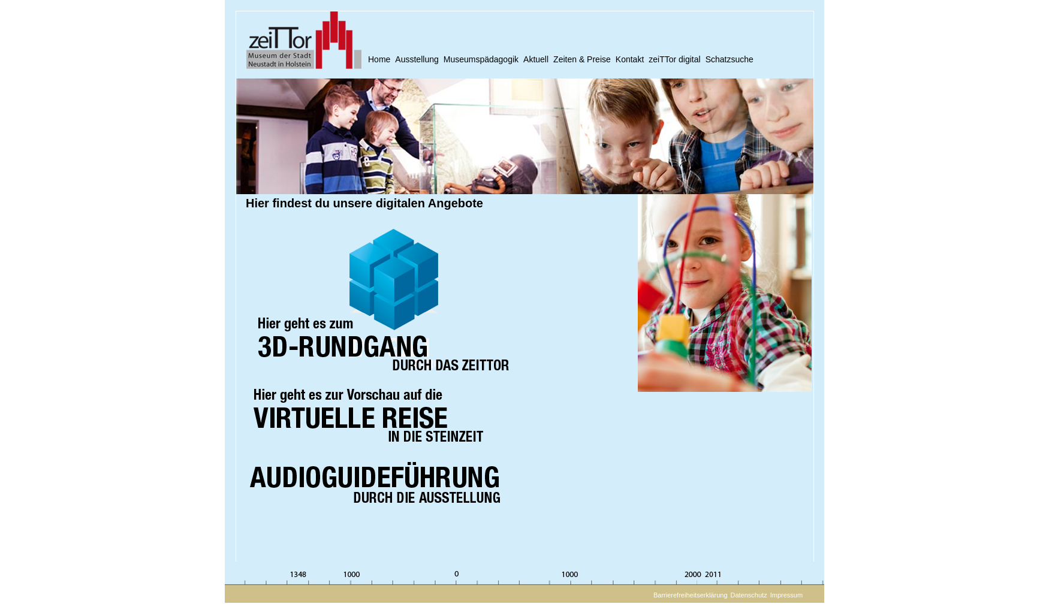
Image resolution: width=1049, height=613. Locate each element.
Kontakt (630, 59)
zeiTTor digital (674, 59)
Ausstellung (416, 59)
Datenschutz (749, 595)
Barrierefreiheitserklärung (690, 595)
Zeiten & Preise (582, 59)
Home (379, 59)
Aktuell (535, 59)
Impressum (786, 595)
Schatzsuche (729, 59)
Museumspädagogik (481, 59)
